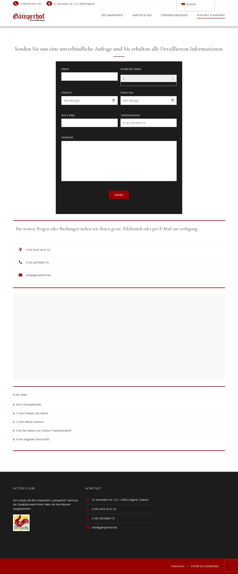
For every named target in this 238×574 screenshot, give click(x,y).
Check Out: (127, 92)
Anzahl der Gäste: (130, 69)
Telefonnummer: (130, 115)
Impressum (177, 566)
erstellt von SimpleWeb (204, 566)
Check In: (66, 92)
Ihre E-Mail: (68, 115)
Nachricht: (67, 137)
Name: (65, 69)
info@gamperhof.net (38, 275)
